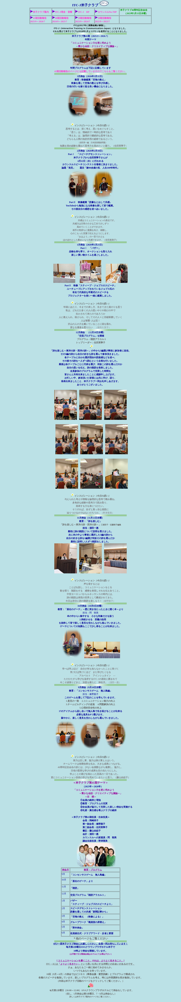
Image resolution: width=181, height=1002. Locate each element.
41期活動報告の (62, 71)
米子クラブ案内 (39, 12)
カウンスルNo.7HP (106, 12)
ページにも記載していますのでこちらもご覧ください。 (98, 71)
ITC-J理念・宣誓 (62, 12)
